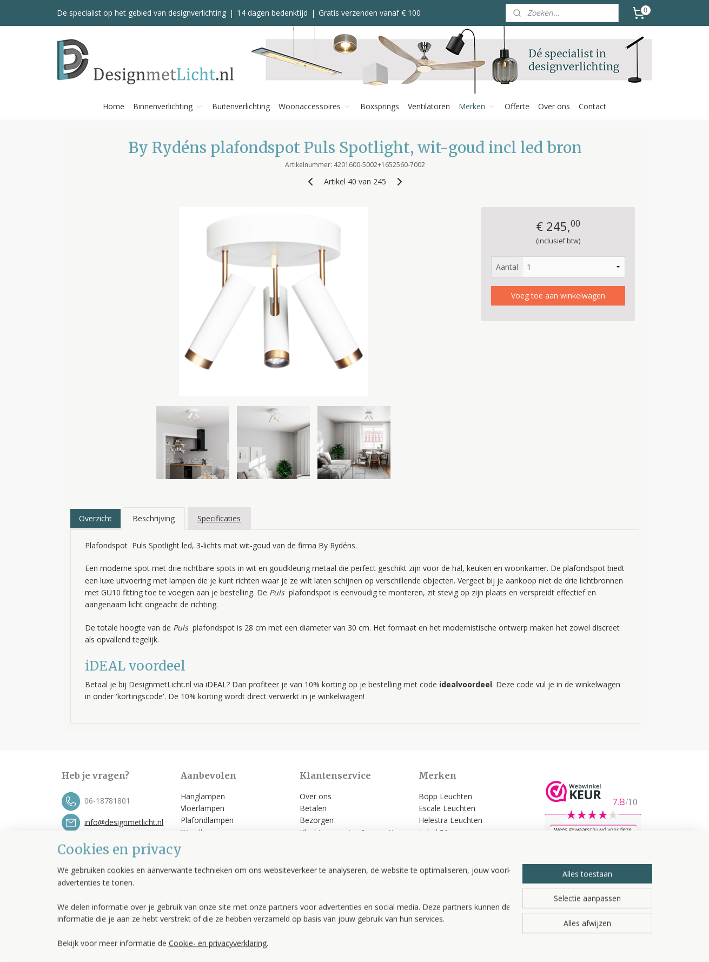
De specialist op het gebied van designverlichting (141, 13)
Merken (477, 106)
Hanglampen (203, 796)
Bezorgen (317, 820)
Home (113, 106)
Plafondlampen (207, 820)
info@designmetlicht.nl (123, 822)
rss (417, 942)
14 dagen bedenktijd (272, 13)
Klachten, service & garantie (348, 832)
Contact (592, 106)
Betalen (313, 808)
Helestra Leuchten (450, 820)
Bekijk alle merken (455, 880)
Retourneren (321, 844)
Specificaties (219, 518)
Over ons (554, 106)
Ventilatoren (429, 106)
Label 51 (433, 832)
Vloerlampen (202, 808)
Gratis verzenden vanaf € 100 (370, 13)
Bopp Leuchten (445, 796)
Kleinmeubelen (206, 880)
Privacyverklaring (329, 869)
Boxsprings (379, 106)
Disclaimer (318, 880)
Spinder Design (445, 869)
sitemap (394, 942)
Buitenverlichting (241, 106)
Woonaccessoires (315, 106)
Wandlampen (204, 832)
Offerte (517, 106)
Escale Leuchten (447, 808)
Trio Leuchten (443, 857)
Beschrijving (153, 518)
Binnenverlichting (168, 106)
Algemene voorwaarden (343, 857)
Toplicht (433, 844)
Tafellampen (202, 844)
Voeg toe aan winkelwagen (558, 295)
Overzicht (94, 518)
